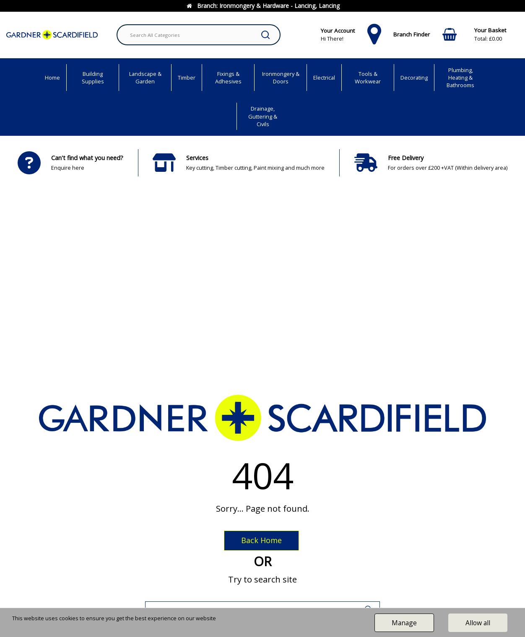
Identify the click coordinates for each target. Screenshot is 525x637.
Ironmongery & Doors (280, 77)
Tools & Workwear (368, 77)
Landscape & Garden (145, 77)
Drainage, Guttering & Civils (262, 116)
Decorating (414, 77)
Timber (186, 77)
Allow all (477, 622)
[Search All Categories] (199, 34)
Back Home (261, 540)
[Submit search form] (265, 34)
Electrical (324, 77)
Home (52, 77)
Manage (404, 622)
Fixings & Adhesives (228, 77)
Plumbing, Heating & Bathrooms (460, 77)
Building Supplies (93, 77)
